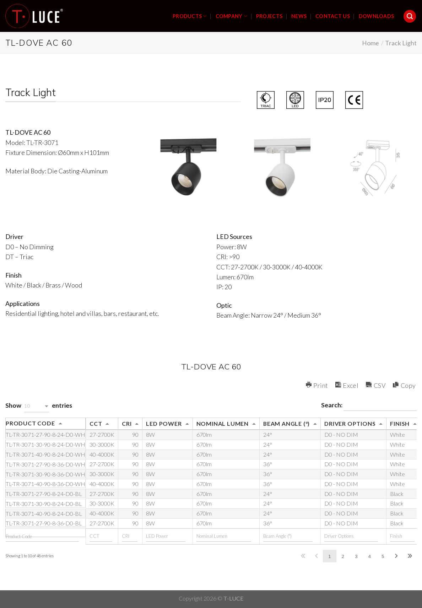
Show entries (38, 406)
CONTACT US (332, 16)
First (303, 556)
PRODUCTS (190, 16)
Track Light (401, 43)
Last (410, 556)
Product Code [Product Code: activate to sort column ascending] (30, 423)
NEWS (299, 16)
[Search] (410, 16)
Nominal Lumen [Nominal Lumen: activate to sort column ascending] (222, 423)
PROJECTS (269, 16)
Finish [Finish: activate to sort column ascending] (400, 423)
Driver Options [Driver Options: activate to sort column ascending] (349, 423)
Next (396, 556)
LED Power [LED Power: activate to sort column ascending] (164, 423)
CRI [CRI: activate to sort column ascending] (126, 423)
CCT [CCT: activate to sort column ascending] (96, 423)
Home (370, 43)
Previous (316, 556)
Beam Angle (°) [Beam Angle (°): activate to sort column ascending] (286, 423)
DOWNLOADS (376, 16)
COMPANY (231, 16)
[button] (36, 406)
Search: (369, 405)
